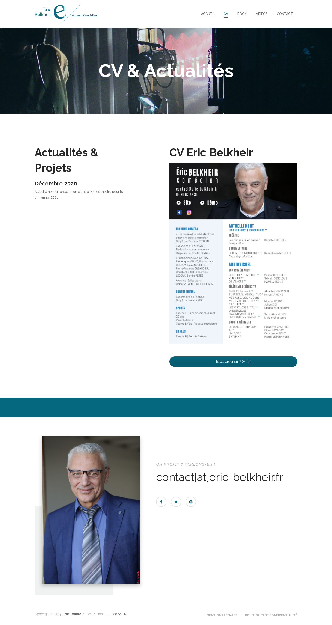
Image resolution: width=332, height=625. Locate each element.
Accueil (207, 14)
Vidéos (262, 14)
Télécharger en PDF (233, 361)
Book (242, 14)
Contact (285, 14)
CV (226, 14)
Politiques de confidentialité (271, 615)
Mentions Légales (222, 615)
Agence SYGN (115, 614)
